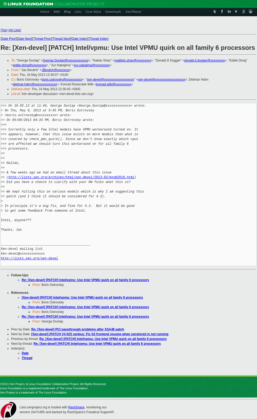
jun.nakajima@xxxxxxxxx (92, 65)
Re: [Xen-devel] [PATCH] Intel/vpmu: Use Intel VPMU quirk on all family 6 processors (85, 280)
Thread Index (98, 39)
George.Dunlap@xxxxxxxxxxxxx (65, 60)
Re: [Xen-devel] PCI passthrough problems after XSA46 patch (77, 329)
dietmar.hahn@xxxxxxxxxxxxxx (35, 84)
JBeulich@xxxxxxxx (56, 70)
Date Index (79, 39)
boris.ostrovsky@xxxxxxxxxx (62, 79)
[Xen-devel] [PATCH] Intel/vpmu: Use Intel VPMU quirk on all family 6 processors (82, 297)
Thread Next (61, 39)
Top (3, 30)
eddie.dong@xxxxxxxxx (29, 65)
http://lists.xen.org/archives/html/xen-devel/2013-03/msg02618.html (71, 177)
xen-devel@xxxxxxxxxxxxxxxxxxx (110, 79)
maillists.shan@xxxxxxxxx (132, 60)
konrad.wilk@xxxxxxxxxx (113, 84)
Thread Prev (42, 39)
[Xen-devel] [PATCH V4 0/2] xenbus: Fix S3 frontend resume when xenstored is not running (100, 334)
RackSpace (76, 407)
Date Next (24, 39)
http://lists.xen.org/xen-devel (29, 258)
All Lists (14, 30)
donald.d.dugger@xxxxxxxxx (204, 60)
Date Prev (8, 39)
